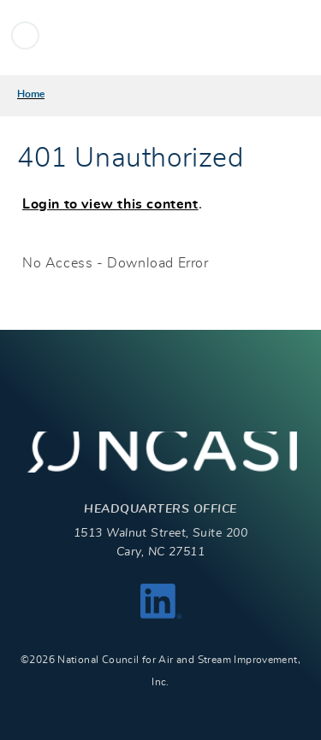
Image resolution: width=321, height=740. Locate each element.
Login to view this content (110, 204)
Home (31, 94)
